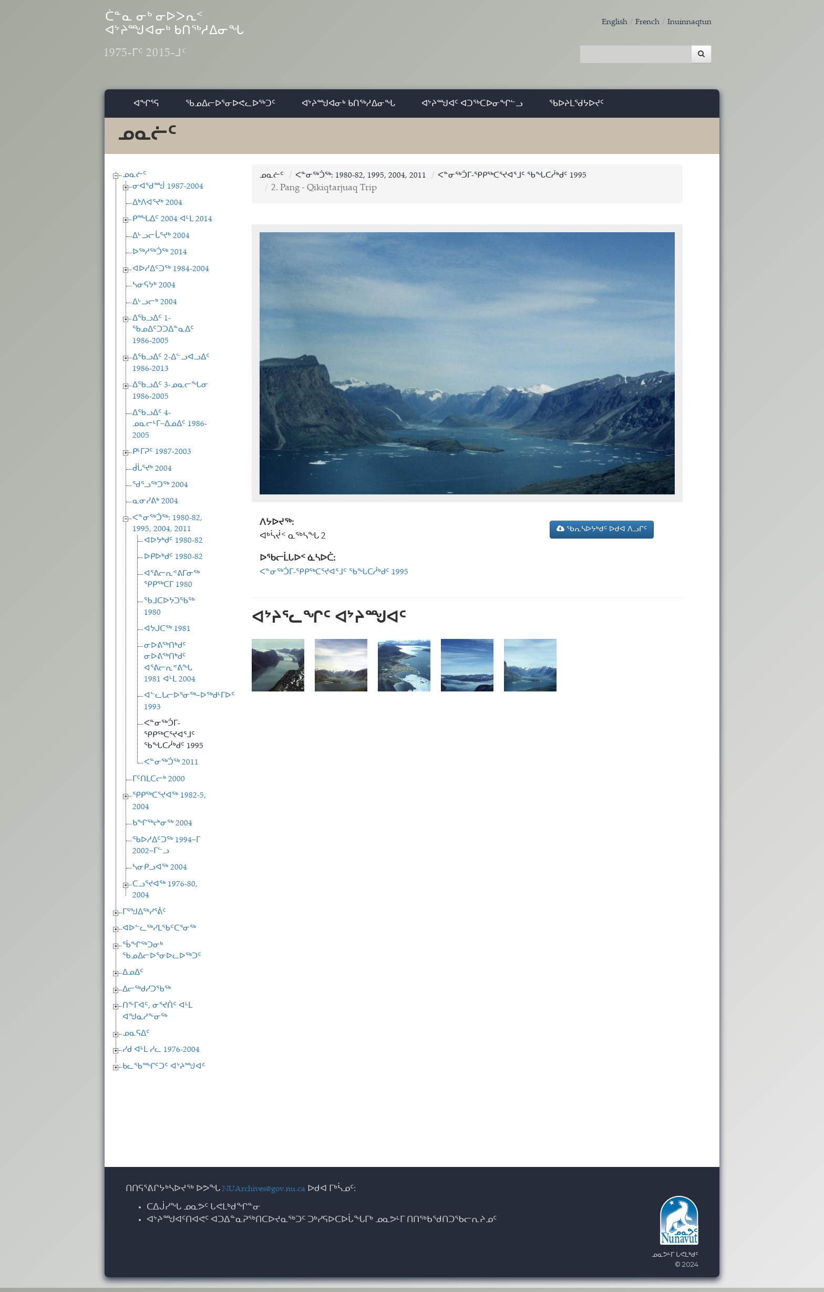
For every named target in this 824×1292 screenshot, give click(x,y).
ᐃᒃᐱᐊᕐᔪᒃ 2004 (157, 207)
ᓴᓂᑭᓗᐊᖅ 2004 (159, 872)
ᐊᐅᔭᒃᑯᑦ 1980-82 (173, 545)
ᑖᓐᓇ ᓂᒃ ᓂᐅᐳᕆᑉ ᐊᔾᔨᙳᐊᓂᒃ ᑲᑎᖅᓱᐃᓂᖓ (206, 42)
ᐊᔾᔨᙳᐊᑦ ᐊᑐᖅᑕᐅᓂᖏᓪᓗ (472, 107)
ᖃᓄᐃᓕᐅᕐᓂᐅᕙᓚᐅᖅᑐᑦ (230, 107)
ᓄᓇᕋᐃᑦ (136, 1038)
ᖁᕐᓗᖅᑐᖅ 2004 (160, 489)
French (639, 22)
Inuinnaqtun (686, 22)
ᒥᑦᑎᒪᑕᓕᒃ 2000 (158, 784)
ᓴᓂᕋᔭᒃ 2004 (154, 290)
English (603, 22)
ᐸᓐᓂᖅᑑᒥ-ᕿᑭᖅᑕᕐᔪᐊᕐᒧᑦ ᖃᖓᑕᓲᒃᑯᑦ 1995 (173, 740)
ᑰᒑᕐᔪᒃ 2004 (152, 473)
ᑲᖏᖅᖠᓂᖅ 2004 (162, 828)
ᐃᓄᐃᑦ (132, 977)
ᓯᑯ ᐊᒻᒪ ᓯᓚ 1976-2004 (161, 1055)
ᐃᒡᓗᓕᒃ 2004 (154, 307)
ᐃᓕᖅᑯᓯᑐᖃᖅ (146, 994)
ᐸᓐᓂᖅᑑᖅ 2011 (171, 767)
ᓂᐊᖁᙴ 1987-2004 (167, 191)
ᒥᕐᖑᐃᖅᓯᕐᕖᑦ (144, 917)
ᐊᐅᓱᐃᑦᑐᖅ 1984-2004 (170, 273)
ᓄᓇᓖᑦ (134, 179)
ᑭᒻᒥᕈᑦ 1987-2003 (161, 456)
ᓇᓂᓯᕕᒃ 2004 (155, 506)
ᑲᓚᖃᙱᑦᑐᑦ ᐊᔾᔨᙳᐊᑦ (163, 1071)
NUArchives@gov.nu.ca (269, 1194)
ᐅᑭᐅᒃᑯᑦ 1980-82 (173, 561)
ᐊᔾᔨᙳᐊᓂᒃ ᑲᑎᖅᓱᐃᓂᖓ (348, 107)
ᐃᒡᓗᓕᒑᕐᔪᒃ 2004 (161, 240)
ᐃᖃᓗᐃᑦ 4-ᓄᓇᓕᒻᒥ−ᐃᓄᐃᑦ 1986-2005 (169, 429)
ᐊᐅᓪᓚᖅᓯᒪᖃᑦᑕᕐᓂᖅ (159, 933)
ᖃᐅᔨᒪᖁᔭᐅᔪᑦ (576, 107)
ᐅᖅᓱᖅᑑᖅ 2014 (159, 257)
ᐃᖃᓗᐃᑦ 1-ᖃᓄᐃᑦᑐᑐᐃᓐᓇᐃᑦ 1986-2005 (163, 334)
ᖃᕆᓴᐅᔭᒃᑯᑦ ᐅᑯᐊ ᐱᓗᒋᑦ (602, 533)
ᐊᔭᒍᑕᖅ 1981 (167, 634)
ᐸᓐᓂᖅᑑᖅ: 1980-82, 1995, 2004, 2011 (369, 179)
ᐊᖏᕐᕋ (146, 107)
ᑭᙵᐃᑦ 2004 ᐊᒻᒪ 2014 (172, 224)
